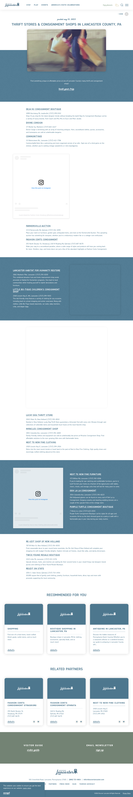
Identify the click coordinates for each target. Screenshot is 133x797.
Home (120, 14)
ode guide (33, 755)
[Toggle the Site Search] (122, 5)
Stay (28, 5)
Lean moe (27, 788)
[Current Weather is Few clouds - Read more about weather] (117, 4)
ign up (100, 755)
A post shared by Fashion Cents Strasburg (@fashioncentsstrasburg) (41, 221)
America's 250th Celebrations (65, 5)
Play (36, 5)
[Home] (13, 5)
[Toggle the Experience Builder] (108, 5)
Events (44, 5)
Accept (6, 792)
